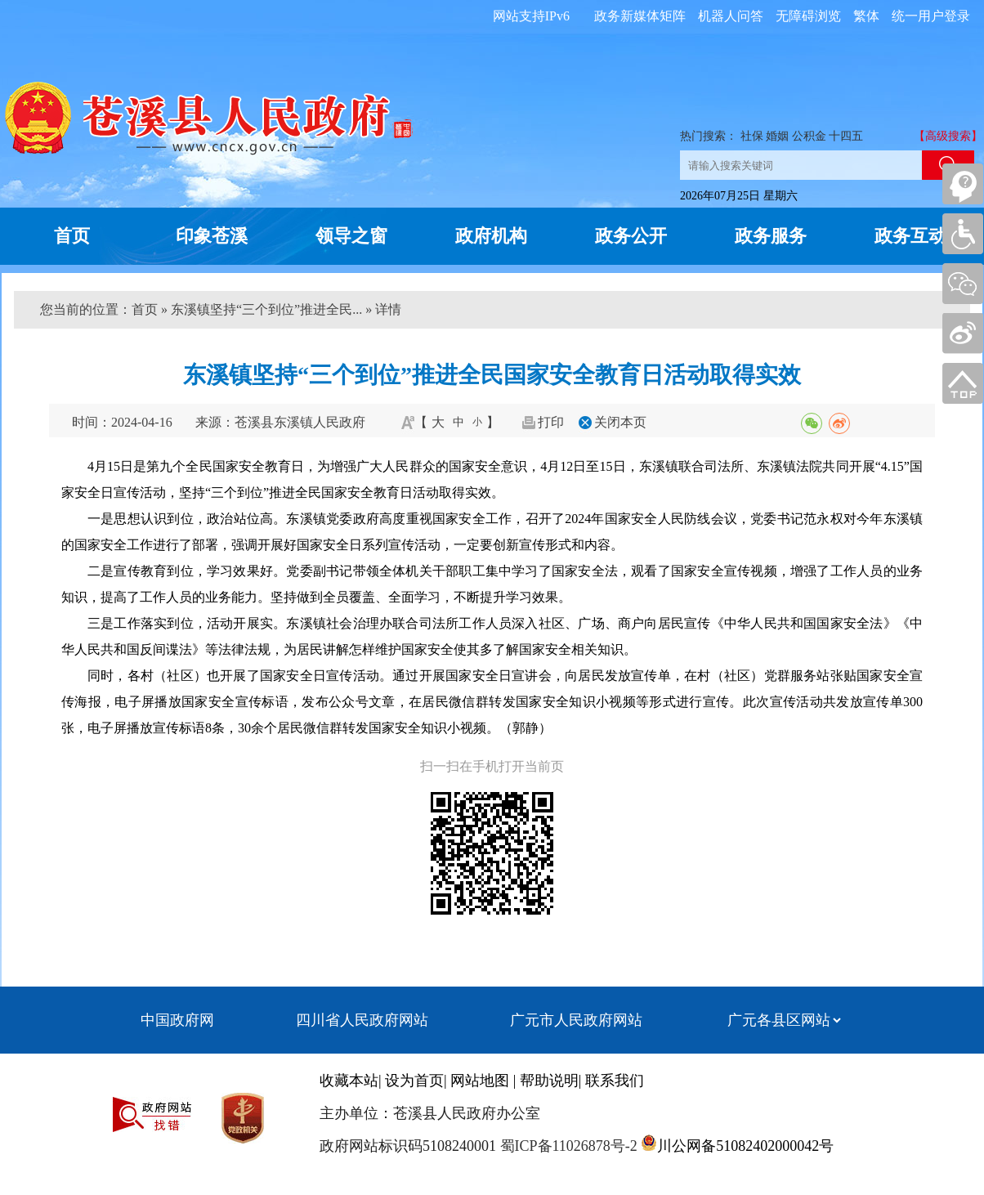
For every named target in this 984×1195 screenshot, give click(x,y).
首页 (72, 236)
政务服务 (771, 236)
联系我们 (614, 1080)
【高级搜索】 (948, 136)
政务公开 (631, 236)
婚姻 (777, 136)
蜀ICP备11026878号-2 (566, 1146)
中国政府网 (177, 1020)
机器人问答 (730, 16)
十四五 (846, 136)
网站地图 (479, 1080)
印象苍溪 (212, 236)
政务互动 (910, 236)
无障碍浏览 (808, 16)
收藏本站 (349, 1080)
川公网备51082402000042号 (745, 1146)
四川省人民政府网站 (362, 1020)
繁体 (866, 16)
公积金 (809, 136)
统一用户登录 (931, 16)
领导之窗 (351, 236)
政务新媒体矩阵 (640, 16)
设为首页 (414, 1080)
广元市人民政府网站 (576, 1020)
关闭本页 (620, 422)
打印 (551, 422)
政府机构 (491, 236)
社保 (751, 136)
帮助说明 (549, 1080)
